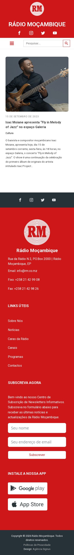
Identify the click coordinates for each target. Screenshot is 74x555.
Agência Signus (41, 549)
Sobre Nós (15, 321)
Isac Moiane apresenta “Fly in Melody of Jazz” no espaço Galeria (33, 124)
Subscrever (37, 455)
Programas (15, 357)
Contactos (15, 365)
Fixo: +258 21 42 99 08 (24, 280)
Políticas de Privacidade (37, 544)
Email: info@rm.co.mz (22, 271)
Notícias (13, 330)
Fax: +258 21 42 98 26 (23, 289)
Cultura (9, 133)
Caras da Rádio (18, 339)
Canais (12, 348)
